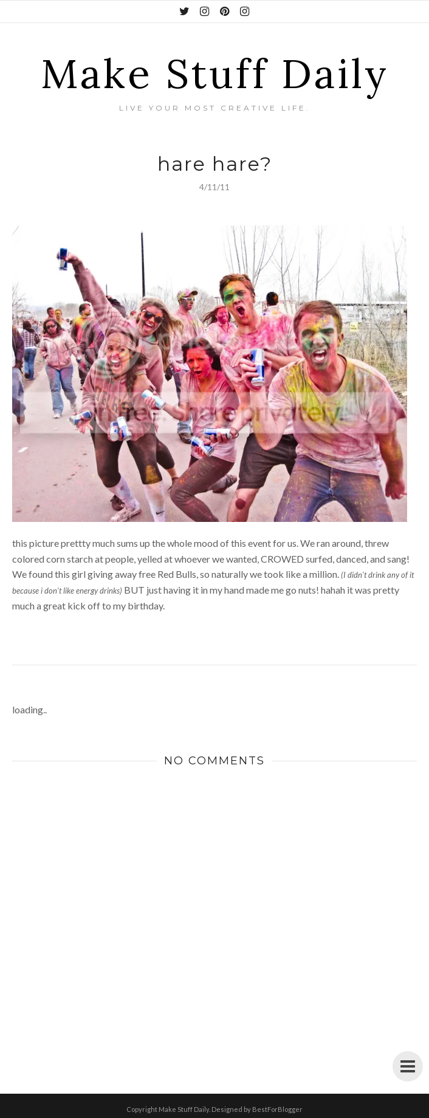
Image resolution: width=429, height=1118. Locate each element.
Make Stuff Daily (215, 73)
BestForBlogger (277, 1109)
